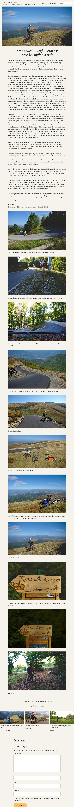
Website (16, 790)
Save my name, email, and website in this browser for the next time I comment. (37, 799)
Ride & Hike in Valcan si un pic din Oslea (12, 719)
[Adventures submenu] (56, 3)
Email (16, 782)
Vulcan (50, 701)
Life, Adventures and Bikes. (9, 2)
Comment (17, 754)
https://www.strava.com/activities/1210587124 (34, 207)
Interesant (41, 701)
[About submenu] (45, 3)
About (43, 3)
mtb (46, 701)
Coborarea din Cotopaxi (37, 718)
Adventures (52, 3)
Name (16, 774)
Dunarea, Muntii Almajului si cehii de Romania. (62, 719)
